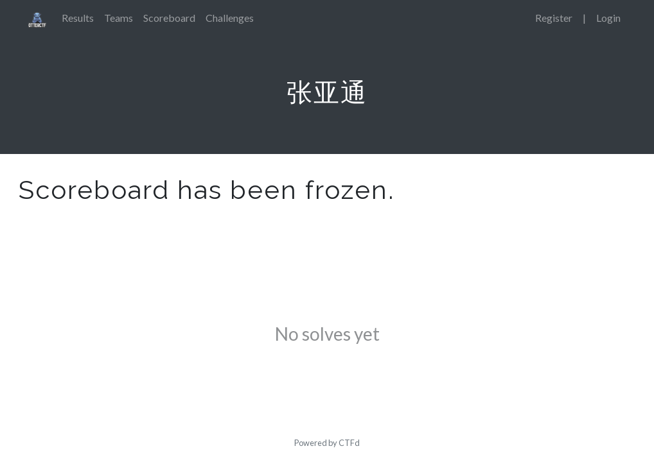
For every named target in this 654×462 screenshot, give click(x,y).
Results (78, 18)
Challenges (230, 18)
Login (608, 18)
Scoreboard (169, 18)
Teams (118, 18)
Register (553, 18)
